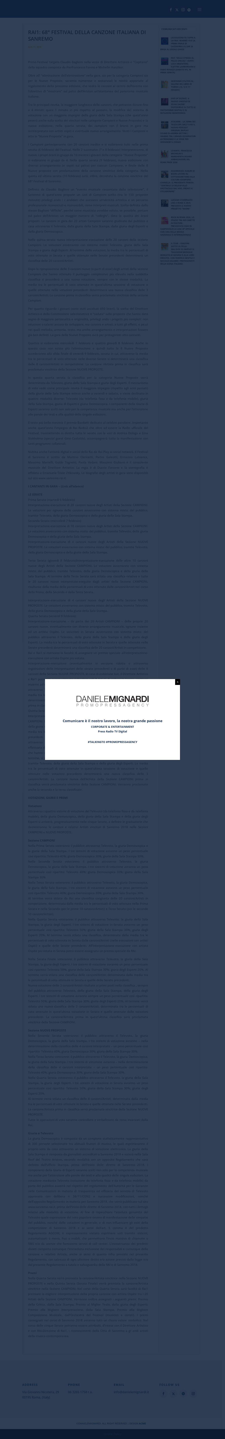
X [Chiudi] (177, 682)
